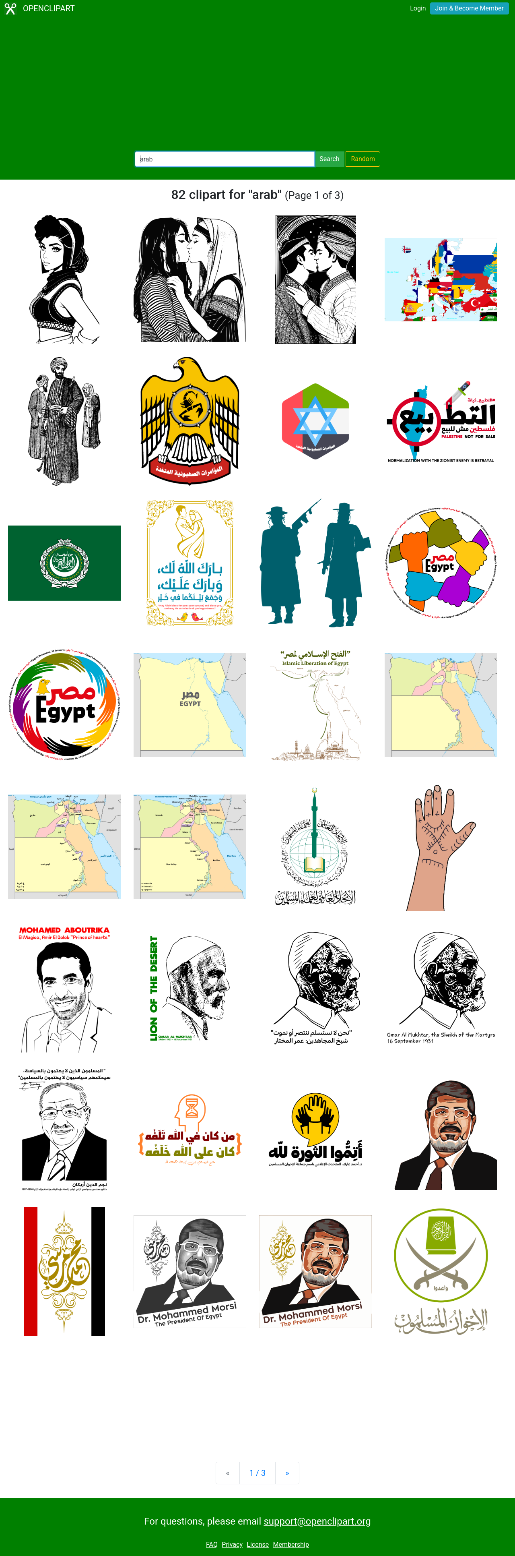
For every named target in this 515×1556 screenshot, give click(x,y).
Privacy (232, 1544)
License (258, 1544)
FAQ (212, 1544)
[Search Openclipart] (225, 159)
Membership (291, 1544)
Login (418, 8)
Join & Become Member (469, 8)
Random (363, 159)
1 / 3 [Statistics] (257, 1473)
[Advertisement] (257, 84)
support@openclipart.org (317, 1521)
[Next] (287, 1473)
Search (329, 159)
